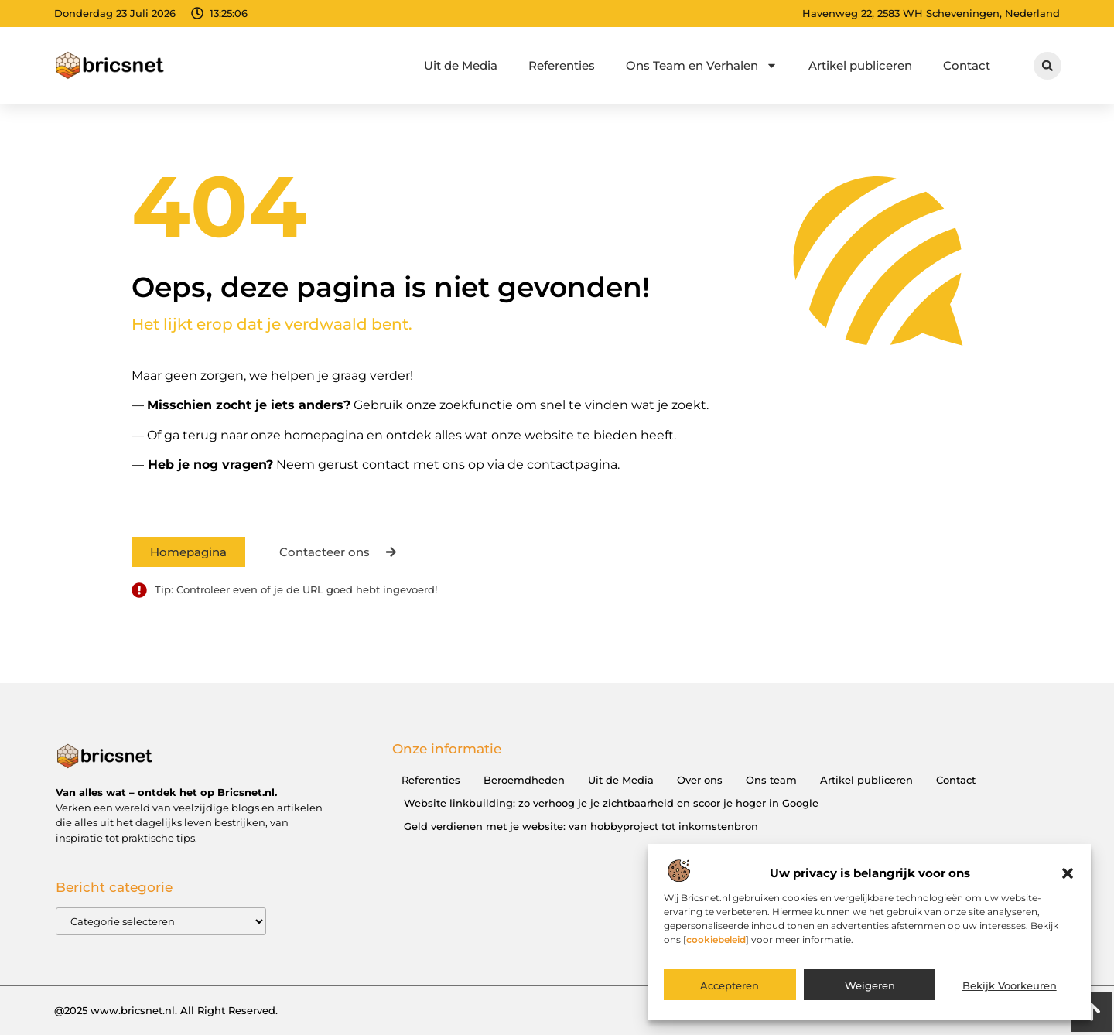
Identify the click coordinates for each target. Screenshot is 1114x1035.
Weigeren (870, 989)
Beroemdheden (524, 780)
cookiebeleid (716, 943)
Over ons (700, 780)
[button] (1067, 877)
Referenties (561, 65)
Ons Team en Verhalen (701, 65)
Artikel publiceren (860, 65)
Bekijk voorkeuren (1009, 989)
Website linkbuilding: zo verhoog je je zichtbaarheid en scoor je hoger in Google (611, 803)
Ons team (771, 780)
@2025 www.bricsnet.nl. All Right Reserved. (166, 1010)
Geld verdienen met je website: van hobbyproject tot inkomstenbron (581, 826)
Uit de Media (460, 65)
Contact (966, 65)
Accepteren (729, 989)
